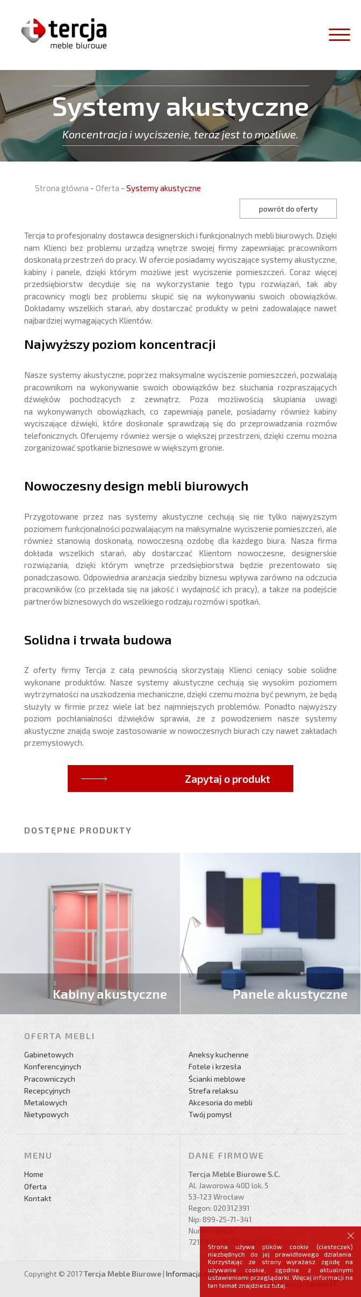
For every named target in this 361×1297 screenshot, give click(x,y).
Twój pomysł (210, 1114)
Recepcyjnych (47, 1090)
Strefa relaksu (213, 1090)
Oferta (107, 188)
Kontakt (38, 1198)
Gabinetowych (49, 1054)
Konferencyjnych (52, 1066)
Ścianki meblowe (217, 1078)
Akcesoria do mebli (220, 1102)
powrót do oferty (288, 208)
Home (34, 1174)
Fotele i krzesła (215, 1066)
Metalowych (45, 1102)
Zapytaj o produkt (227, 778)
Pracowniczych (49, 1078)
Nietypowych (46, 1114)
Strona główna (62, 188)
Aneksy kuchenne (219, 1054)
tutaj (278, 1285)
